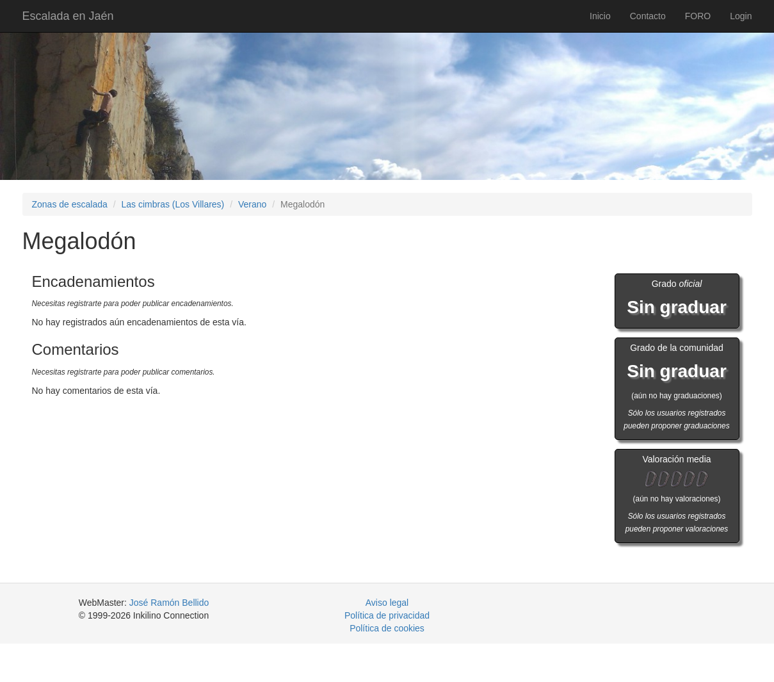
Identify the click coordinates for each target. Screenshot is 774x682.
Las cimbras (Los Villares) (172, 204)
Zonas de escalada (70, 204)
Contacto (648, 16)
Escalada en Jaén (68, 16)
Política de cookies (387, 628)
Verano (252, 204)
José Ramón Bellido (169, 602)
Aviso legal (387, 602)
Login (741, 16)
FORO (698, 16)
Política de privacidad (387, 615)
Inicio (600, 16)
